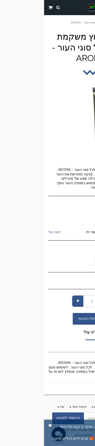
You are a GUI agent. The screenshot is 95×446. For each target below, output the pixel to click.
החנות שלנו (67, 19)
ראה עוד (10, 232)
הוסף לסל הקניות (47, 319)
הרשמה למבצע (24, 418)
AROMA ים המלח (68, 219)
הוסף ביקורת (70, 438)
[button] (89, 7)
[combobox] (71, 260)
